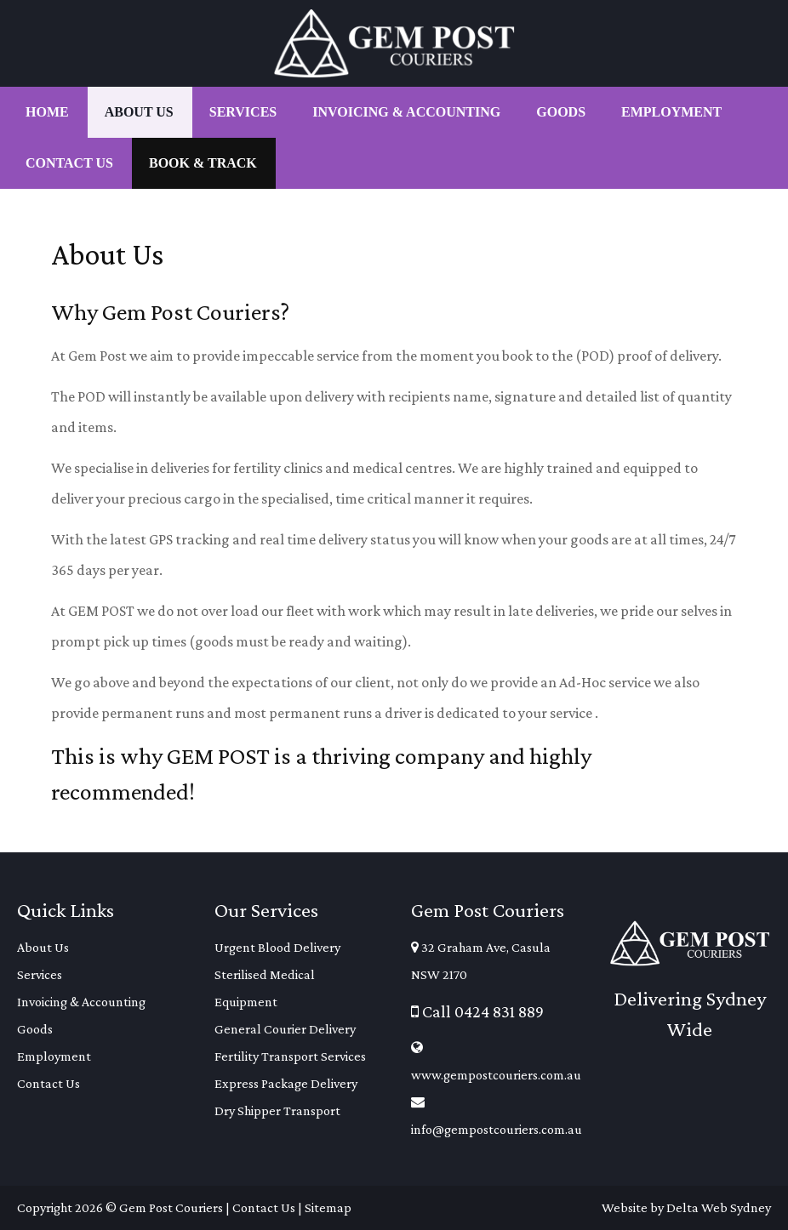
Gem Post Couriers (171, 1207)
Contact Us (48, 1083)
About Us (43, 947)
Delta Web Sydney (718, 1207)
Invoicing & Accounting (81, 1001)
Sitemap (328, 1207)
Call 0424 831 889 (477, 1011)
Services (39, 974)
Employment (54, 1056)
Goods (35, 1029)
